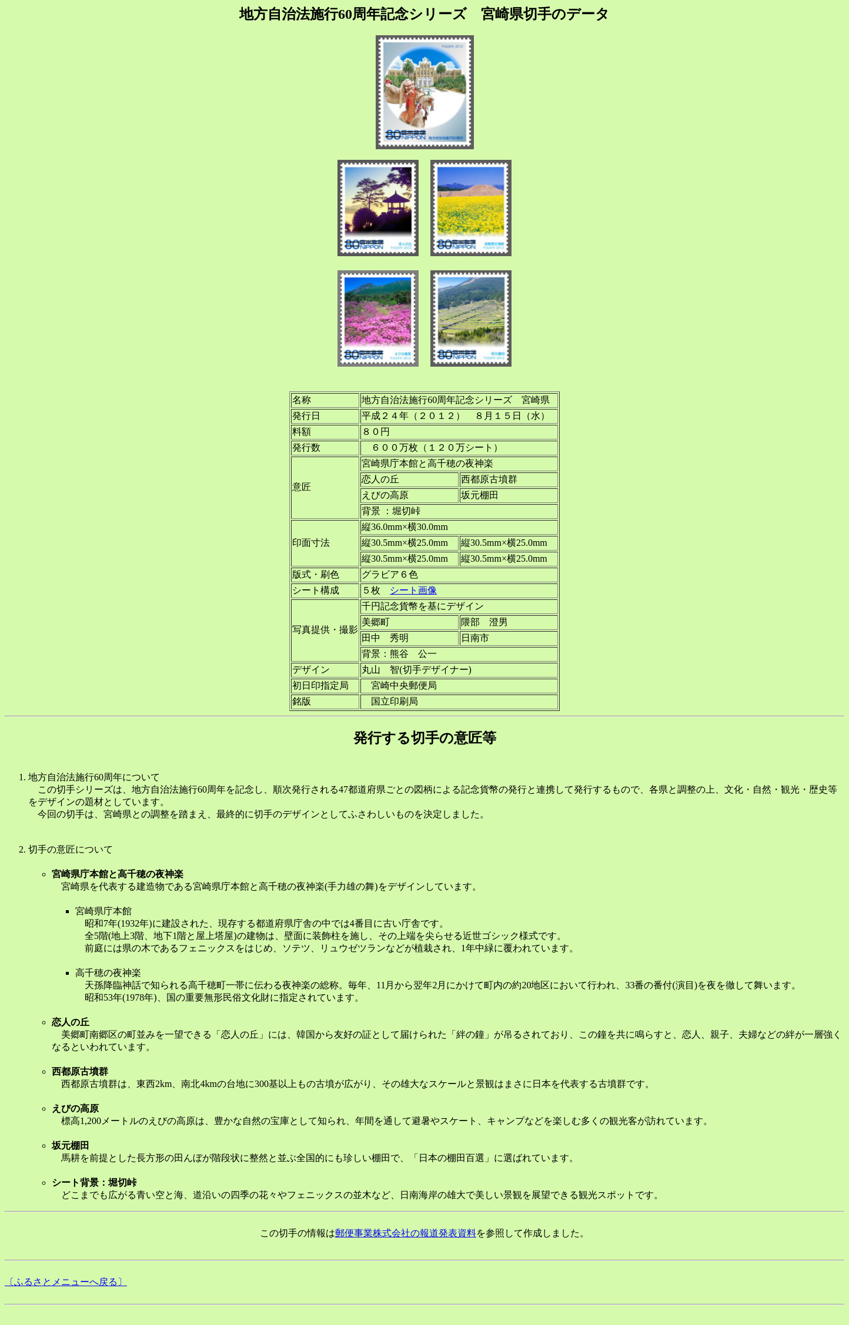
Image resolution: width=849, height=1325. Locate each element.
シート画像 (413, 590)
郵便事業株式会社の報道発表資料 (405, 1233)
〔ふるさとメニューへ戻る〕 (66, 1282)
